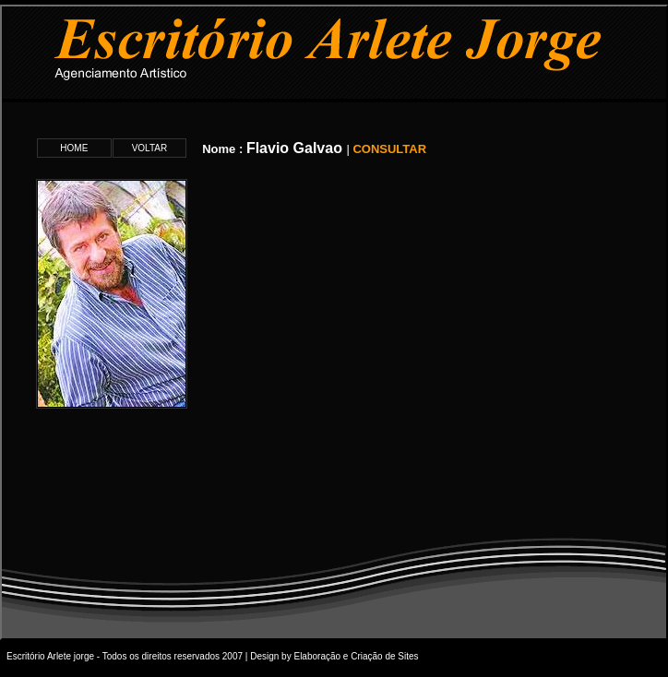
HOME (74, 148)
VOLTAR (150, 148)
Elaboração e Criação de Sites (355, 656)
